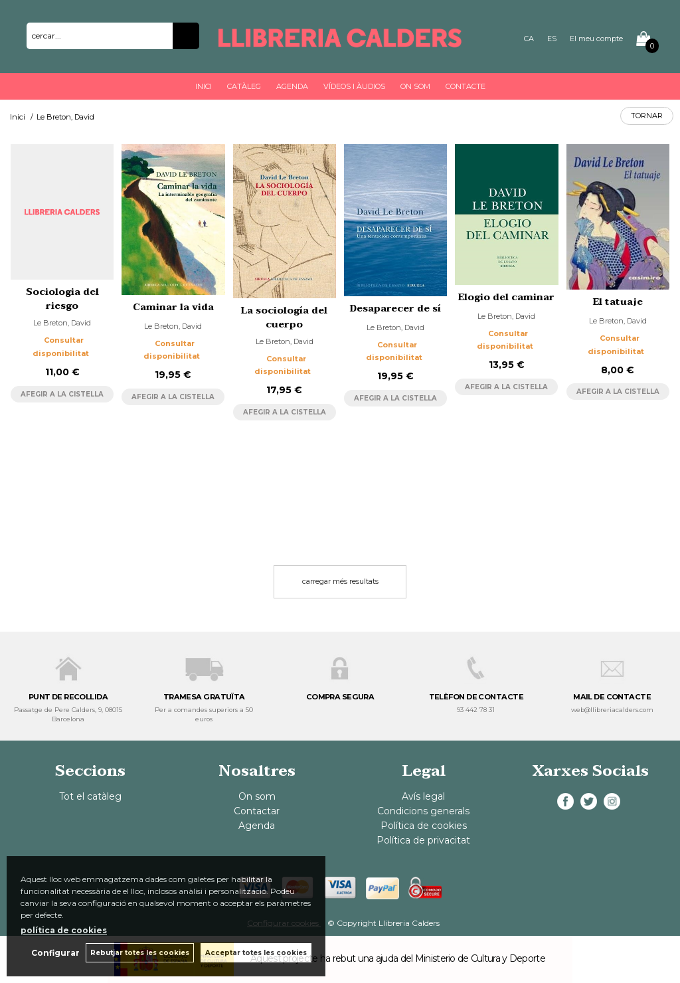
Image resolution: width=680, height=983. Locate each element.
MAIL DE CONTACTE (612, 696)
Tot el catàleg (90, 796)
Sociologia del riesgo (62, 298)
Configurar (55, 953)
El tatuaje (618, 302)
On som (415, 86)
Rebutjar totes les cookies (139, 952)
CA (529, 38)
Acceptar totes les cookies (256, 952)
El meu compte (596, 38)
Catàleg (244, 86)
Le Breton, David (62, 322)
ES (551, 38)
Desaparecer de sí (395, 308)
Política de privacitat (423, 840)
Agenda (292, 86)
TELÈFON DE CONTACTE (476, 696)
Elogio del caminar (506, 297)
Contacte (465, 86)
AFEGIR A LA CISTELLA (62, 394)
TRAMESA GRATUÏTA (204, 696)
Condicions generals (423, 811)
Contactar (257, 811)
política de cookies (64, 930)
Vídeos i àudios (354, 86)
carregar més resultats (340, 581)
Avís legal (423, 796)
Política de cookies (424, 826)
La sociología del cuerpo (284, 317)
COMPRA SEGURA (340, 696)
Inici (203, 86)
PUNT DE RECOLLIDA (68, 696)
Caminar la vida (173, 307)
